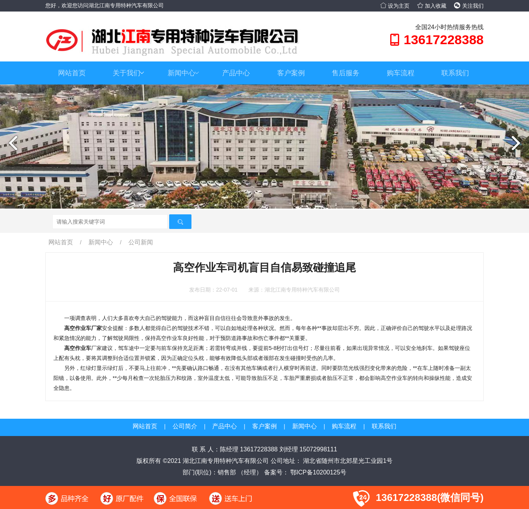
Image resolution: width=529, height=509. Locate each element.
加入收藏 (431, 6)
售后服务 (345, 73)
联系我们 (455, 73)
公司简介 (185, 426)
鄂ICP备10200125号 (317, 472)
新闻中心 (183, 73)
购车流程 (400, 73)
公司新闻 (140, 242)
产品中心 (236, 73)
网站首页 (72, 73)
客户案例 (291, 73)
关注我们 (469, 6)
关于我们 (128, 73)
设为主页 (394, 6)
